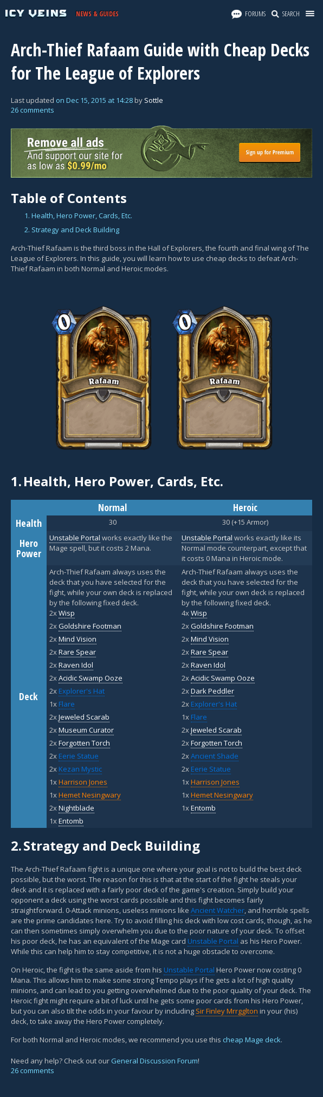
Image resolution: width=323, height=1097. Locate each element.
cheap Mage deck (252, 1039)
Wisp (67, 613)
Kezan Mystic (80, 769)
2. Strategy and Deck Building (71, 229)
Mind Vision (77, 639)
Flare (67, 704)
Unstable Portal (213, 941)
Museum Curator (86, 730)
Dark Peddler (212, 691)
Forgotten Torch (84, 743)
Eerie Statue (79, 756)
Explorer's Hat (82, 691)
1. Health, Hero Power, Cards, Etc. (78, 215)
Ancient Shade (214, 756)
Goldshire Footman (90, 626)
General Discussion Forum (154, 1061)
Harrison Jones (83, 782)
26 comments (32, 110)
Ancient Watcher (217, 910)
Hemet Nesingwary (90, 795)
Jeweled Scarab (84, 717)
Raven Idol (76, 665)
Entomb (71, 821)
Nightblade (76, 808)
